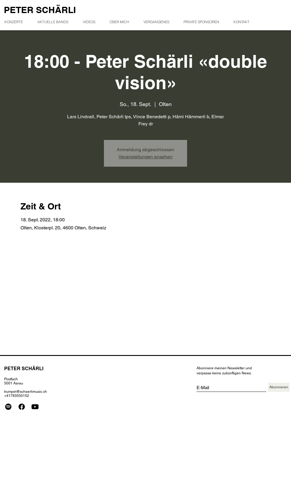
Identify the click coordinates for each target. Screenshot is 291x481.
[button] (159, 22)
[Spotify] (8, 407)
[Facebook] (22, 407)
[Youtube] (35, 407)
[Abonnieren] (279, 387)
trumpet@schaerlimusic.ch (25, 391)
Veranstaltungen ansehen (145, 157)
